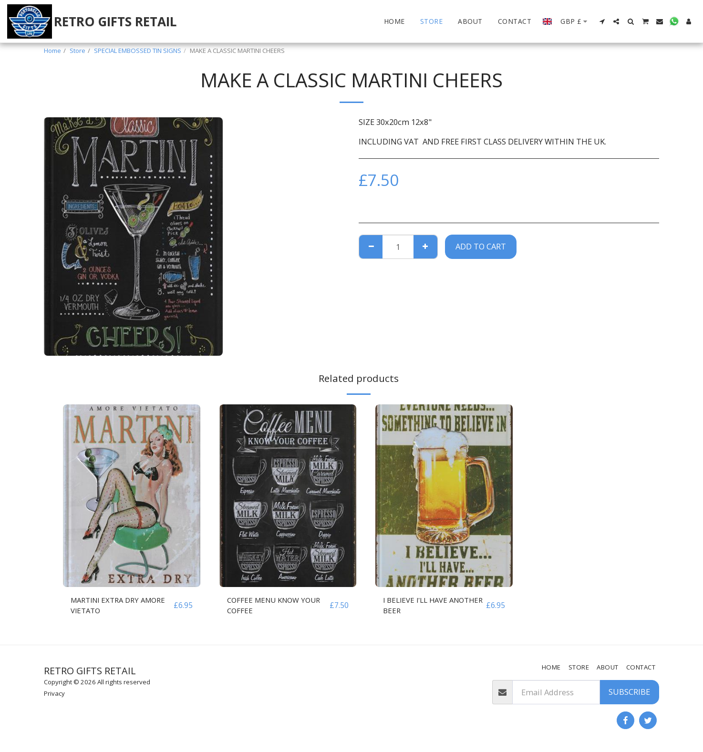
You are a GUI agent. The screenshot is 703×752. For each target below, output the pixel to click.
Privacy (54, 693)
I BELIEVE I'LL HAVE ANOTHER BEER (418, 606)
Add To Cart (480, 246)
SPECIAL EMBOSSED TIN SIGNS (137, 50)
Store (77, 50)
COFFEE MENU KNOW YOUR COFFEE (278, 606)
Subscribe (629, 691)
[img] (131, 495)
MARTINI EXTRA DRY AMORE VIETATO (108, 606)
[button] (602, 21)
